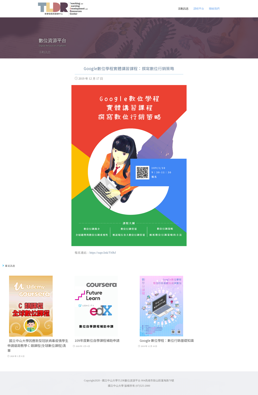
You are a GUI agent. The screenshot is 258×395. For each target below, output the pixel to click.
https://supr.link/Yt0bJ (103, 252)
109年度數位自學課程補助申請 (97, 340)
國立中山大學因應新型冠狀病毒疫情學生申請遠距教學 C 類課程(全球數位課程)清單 (37, 345)
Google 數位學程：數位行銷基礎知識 (167, 340)
